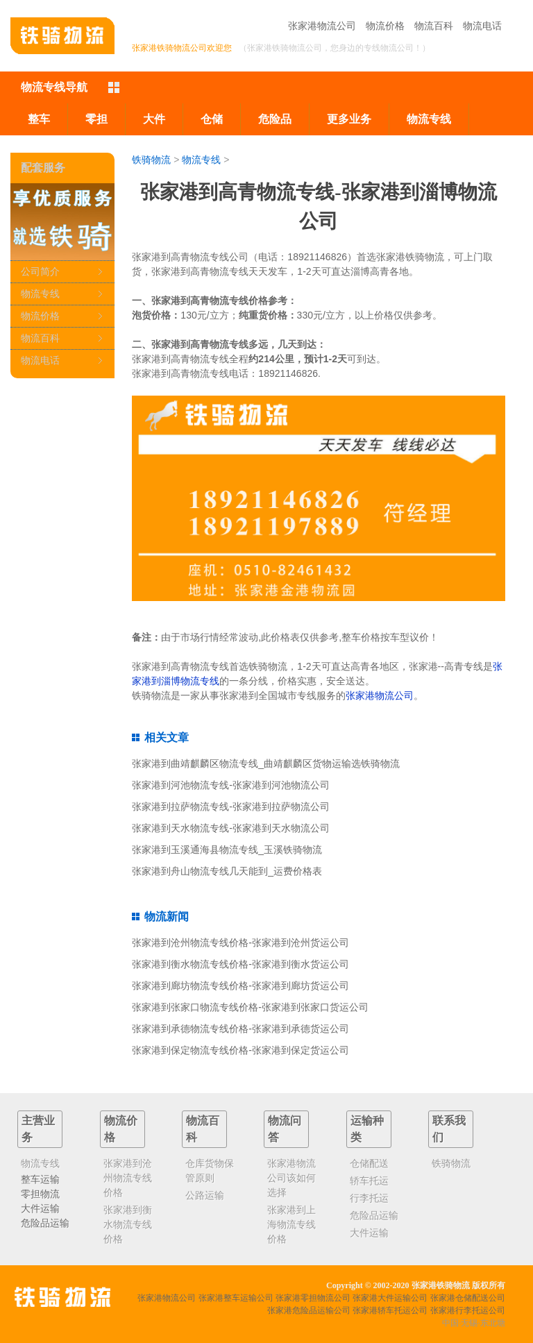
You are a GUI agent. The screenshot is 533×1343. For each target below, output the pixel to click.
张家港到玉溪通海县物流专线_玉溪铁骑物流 (227, 849)
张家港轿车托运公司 (390, 1310)
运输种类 (367, 1129)
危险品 (274, 119)
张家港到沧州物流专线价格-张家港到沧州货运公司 (240, 942)
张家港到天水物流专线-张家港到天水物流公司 (231, 828)
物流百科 (433, 25)
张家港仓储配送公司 (467, 1298)
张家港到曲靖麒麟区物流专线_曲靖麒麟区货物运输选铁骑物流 (266, 763)
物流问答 (284, 1129)
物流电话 (482, 25)
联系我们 (449, 1129)
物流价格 (385, 25)
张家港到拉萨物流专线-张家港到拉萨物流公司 (231, 806)
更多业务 (349, 119)
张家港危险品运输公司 (308, 1310)
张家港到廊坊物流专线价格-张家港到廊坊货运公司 (240, 985)
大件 (154, 119)
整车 (39, 119)
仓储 (212, 119)
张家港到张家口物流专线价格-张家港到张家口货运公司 (250, 1007)
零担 (96, 119)
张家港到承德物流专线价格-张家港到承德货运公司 (240, 1028)
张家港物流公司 (322, 25)
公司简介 (40, 271)
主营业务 (38, 1129)
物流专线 (429, 119)
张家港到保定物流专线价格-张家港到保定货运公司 (240, 1050)
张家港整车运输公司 (235, 1298)
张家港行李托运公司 (467, 1310)
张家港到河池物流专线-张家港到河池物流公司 (231, 785)
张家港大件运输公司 (390, 1298)
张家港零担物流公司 (313, 1298)
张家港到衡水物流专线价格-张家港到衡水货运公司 (240, 964)
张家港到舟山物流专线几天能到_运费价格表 (227, 871)
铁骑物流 (151, 159)
